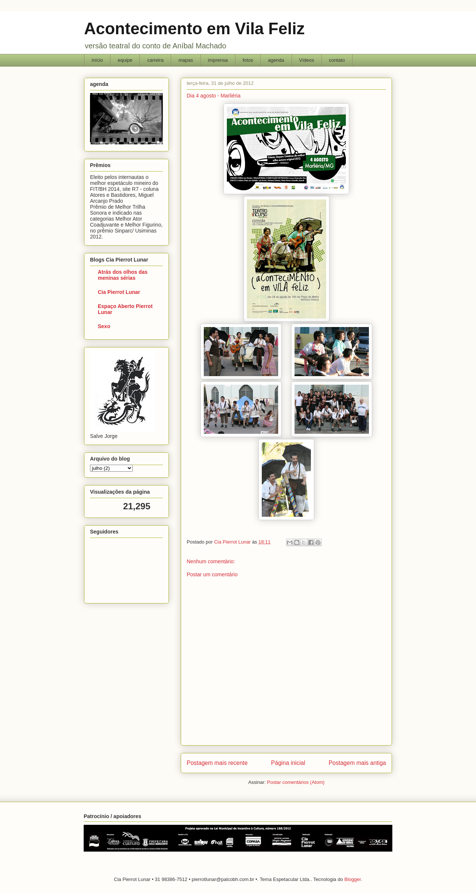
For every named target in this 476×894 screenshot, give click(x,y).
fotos (247, 60)
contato (337, 60)
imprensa (218, 60)
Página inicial (288, 763)
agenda (276, 60)
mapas (185, 60)
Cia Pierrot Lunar (119, 292)
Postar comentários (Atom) (296, 782)
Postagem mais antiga (357, 763)
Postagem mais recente (217, 763)
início (97, 60)
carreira (155, 60)
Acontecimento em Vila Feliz (194, 28)
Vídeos (306, 60)
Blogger (352, 879)
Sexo (104, 326)
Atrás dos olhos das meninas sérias (123, 275)
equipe (125, 60)
